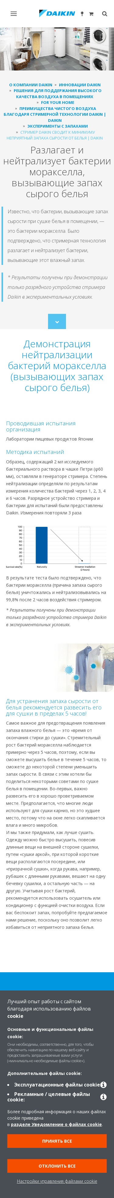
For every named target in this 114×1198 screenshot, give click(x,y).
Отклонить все (57, 1166)
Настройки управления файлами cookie (57, 1181)
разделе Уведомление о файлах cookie (56, 1124)
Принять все (57, 1141)
